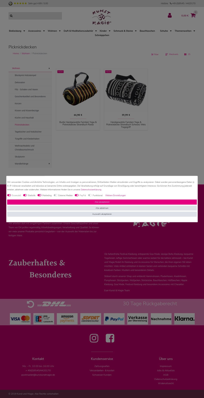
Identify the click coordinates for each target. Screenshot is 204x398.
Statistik (31, 195)
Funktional (98, 195)
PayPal (83, 195)
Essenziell (16, 195)
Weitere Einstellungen (115, 195)
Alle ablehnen (102, 208)
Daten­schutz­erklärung (91, 189)
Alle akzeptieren (102, 202)
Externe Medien (65, 195)
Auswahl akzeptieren (102, 214)
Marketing (47, 195)
